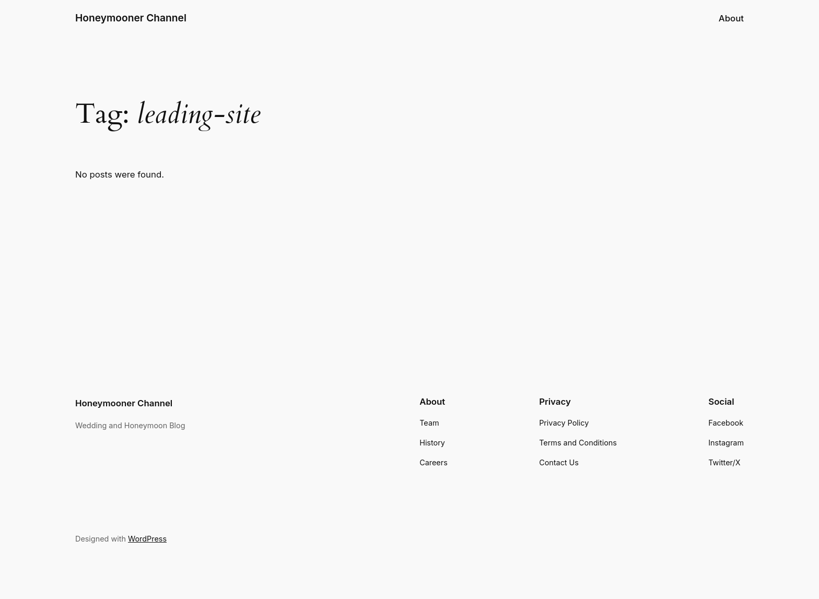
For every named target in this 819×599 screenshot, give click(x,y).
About (731, 18)
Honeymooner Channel (130, 17)
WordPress (147, 538)
